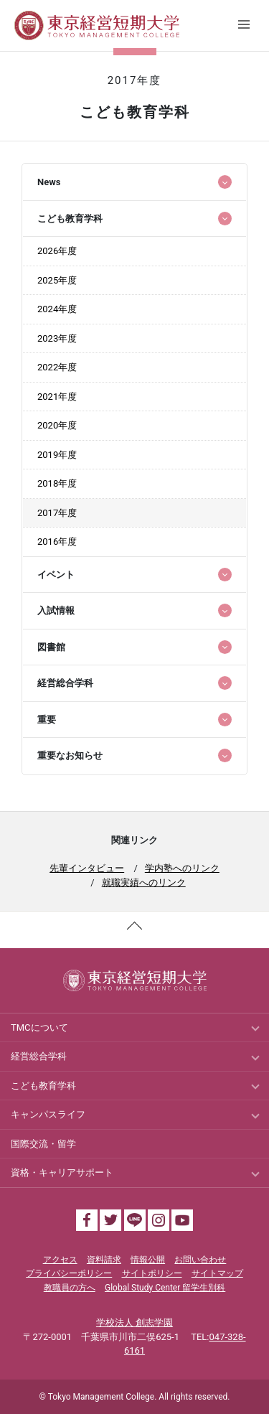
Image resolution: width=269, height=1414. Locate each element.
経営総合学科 (39, 1056)
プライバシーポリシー (69, 1273)
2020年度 (57, 425)
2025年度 (57, 280)
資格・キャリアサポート (62, 1172)
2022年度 (57, 367)
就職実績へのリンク (144, 882)
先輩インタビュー (86, 868)
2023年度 (57, 338)
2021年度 (57, 396)
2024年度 (57, 309)
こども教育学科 (43, 1085)
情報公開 (148, 1260)
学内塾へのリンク (182, 868)
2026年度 (57, 250)
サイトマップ (217, 1273)
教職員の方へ (69, 1288)
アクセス (60, 1260)
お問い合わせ (200, 1260)
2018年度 (57, 483)
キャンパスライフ (48, 1114)
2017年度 (57, 512)
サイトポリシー (152, 1273)
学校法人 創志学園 (134, 1322)
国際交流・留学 (43, 1143)
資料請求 (104, 1260)
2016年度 (57, 541)
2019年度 (57, 454)
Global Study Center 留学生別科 (165, 1288)
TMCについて (39, 1027)
